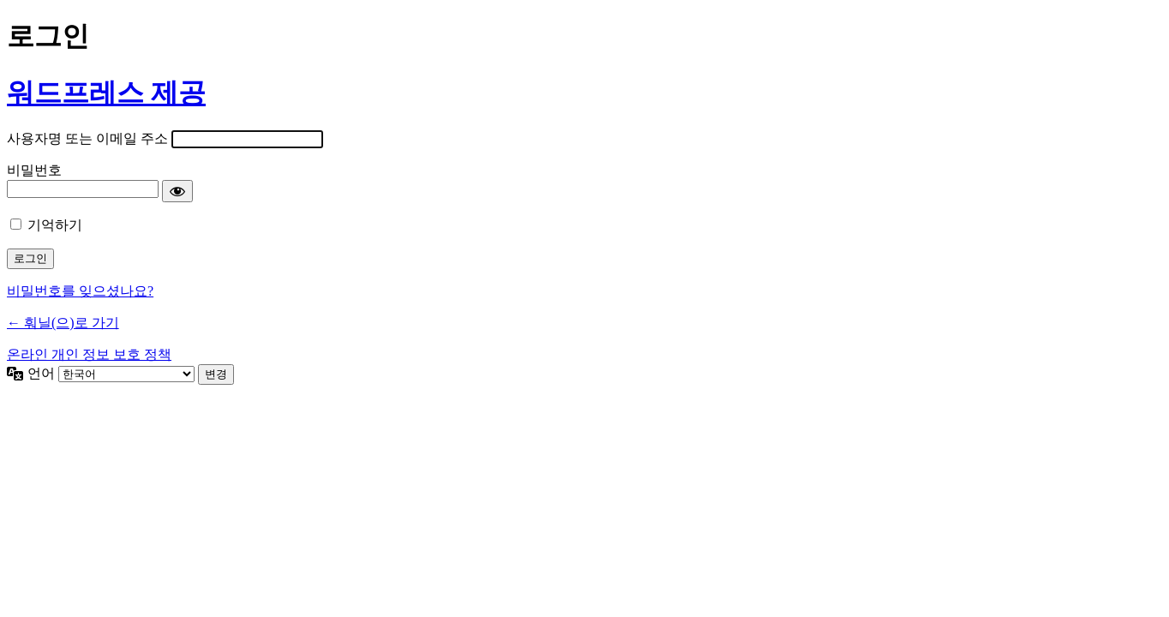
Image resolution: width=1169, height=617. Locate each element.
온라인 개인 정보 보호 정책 (89, 354)
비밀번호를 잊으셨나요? (80, 291)
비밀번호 (34, 170)
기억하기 (54, 225)
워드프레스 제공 (106, 92)
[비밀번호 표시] (177, 191)
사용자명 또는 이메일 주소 (87, 138)
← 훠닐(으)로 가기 (63, 322)
